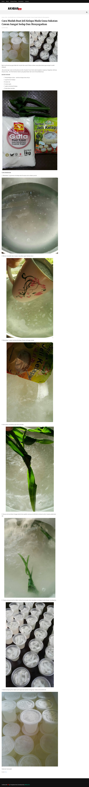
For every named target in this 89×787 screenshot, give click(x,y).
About (7, 1)
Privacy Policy (13, 1)
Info (6, 17)
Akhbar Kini (27, 784)
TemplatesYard (13, 784)
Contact (27, 1)
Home (3, 1)
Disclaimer (20, 1)
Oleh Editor (5, 27)
